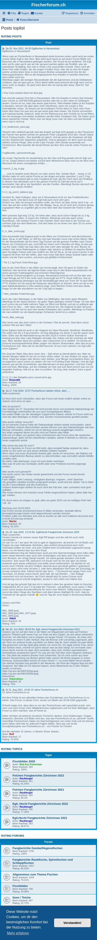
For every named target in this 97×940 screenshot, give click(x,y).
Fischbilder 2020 (23, 761)
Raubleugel (25, 778)
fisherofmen (16, 679)
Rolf (11, 734)
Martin (12, 521)
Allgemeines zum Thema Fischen (35, 874)
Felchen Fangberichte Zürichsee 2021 (38, 789)
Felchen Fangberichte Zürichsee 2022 (38, 775)
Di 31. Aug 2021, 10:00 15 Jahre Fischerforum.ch (30, 689)
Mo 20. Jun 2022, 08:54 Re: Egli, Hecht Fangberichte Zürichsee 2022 (41, 629)
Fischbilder (20, 886)
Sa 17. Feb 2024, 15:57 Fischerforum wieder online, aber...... (36, 390)
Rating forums (12, 835)
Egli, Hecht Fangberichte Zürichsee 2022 (40, 803)
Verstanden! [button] (72, 923)
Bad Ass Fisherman (30, 764)
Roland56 (14, 380)
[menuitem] (11, 13)
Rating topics (12, 749)
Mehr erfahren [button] (18, 933)
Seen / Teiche (21, 897)
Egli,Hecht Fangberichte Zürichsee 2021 (39, 818)
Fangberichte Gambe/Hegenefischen (37, 848)
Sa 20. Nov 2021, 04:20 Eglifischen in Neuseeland (30, 48)
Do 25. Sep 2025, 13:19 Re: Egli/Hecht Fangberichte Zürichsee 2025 (40, 532)
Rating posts (11, 36)
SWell (12, 618)
